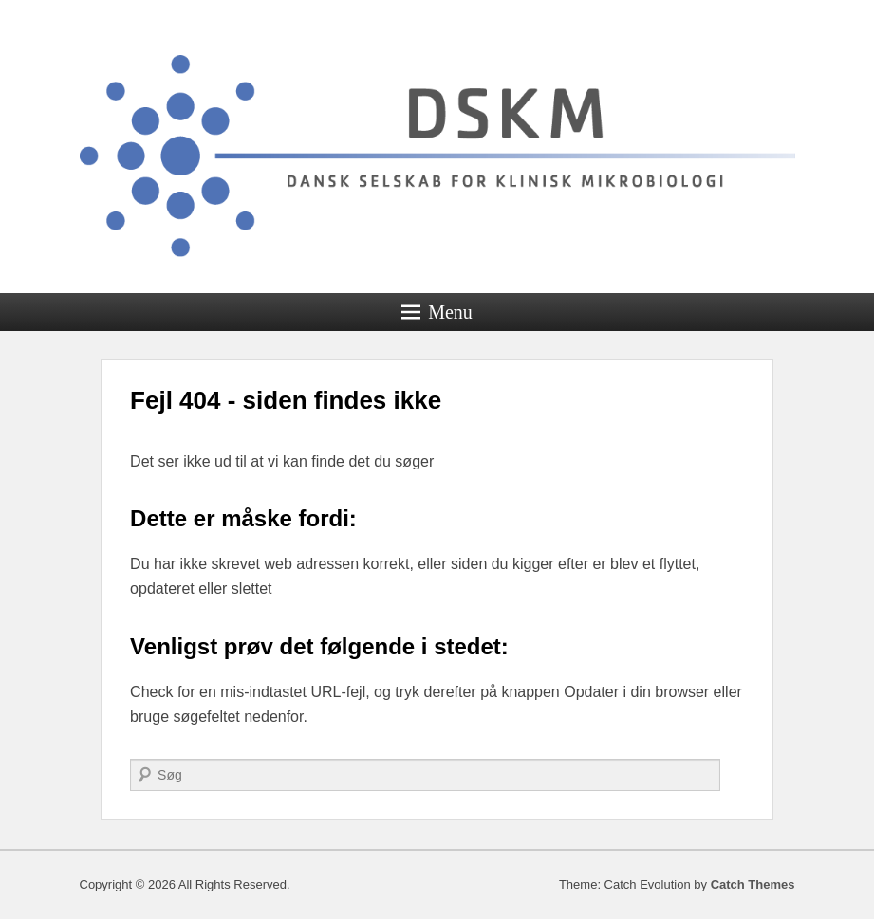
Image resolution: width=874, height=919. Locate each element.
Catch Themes (753, 884)
